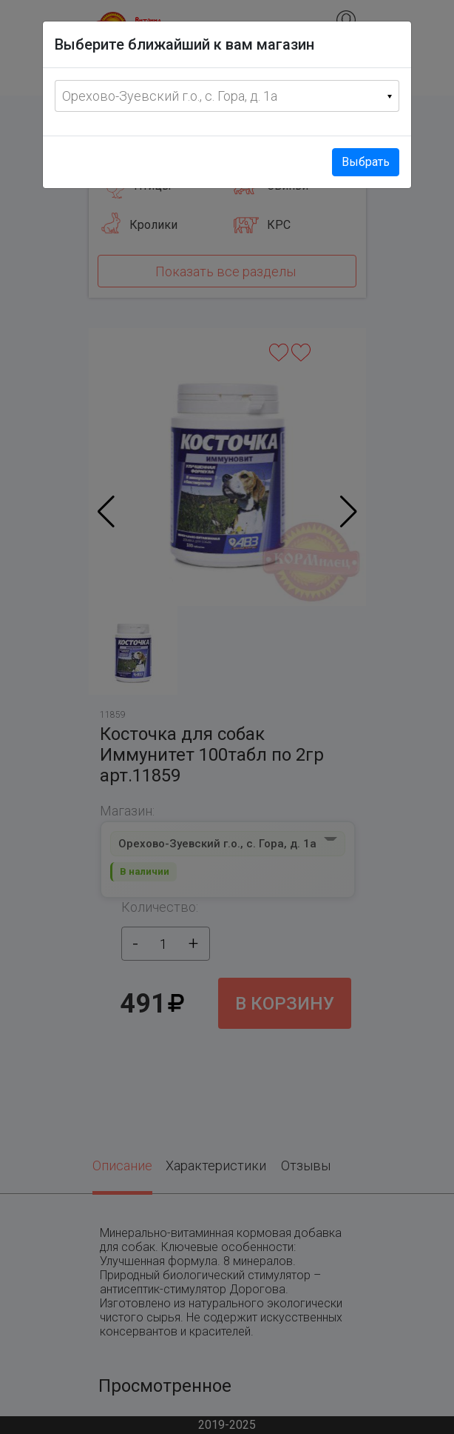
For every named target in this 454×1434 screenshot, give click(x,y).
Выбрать (366, 162)
